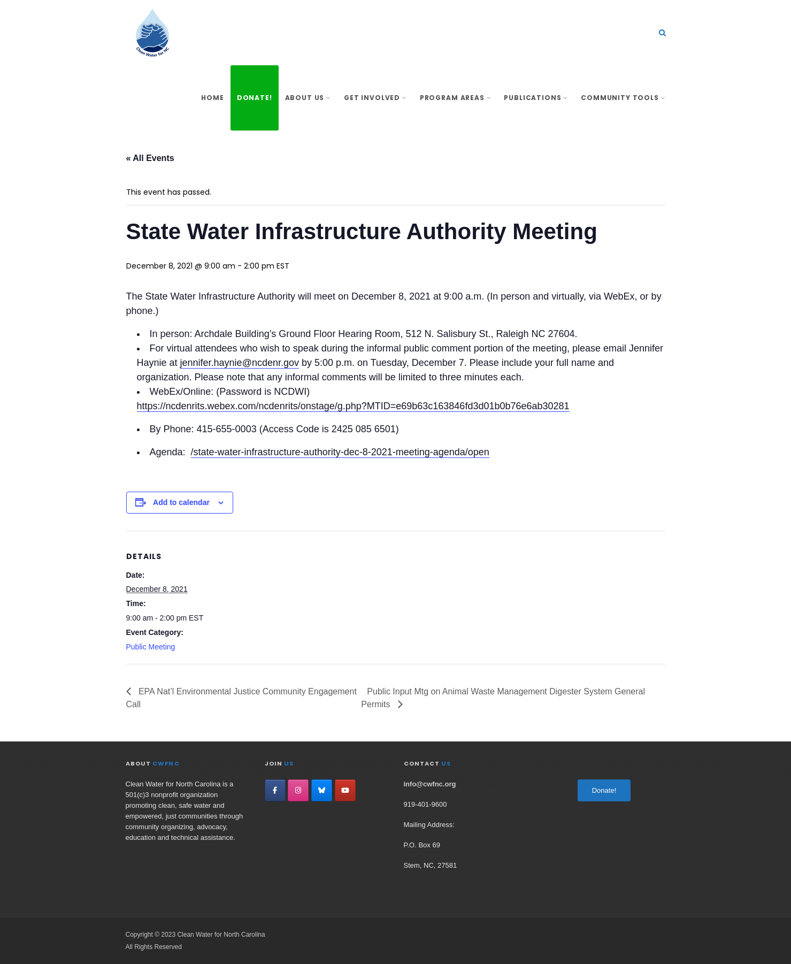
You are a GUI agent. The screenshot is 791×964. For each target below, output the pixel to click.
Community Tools (623, 97)
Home (212, 97)
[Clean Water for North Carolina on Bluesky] (321, 790)
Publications (536, 97)
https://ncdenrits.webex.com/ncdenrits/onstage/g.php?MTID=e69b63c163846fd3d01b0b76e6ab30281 (353, 406)
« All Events (150, 158)
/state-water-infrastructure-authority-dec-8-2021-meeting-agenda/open (340, 452)
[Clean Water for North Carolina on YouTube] (345, 790)
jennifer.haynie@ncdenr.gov (239, 362)
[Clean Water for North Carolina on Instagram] (298, 790)
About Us (308, 97)
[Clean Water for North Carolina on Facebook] (275, 790)
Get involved (375, 97)
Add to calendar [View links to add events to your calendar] (181, 502)
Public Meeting (150, 646)
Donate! (254, 97)
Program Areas (456, 97)
